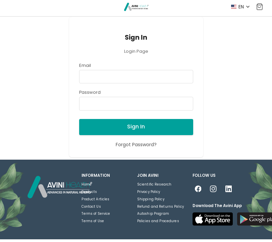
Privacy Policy (148, 192)
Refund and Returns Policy (160, 206)
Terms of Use (92, 221)
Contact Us (91, 206)
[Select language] (240, 6)
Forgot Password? (136, 144)
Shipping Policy (150, 199)
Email (85, 65)
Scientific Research (154, 184)
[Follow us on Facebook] (198, 189)
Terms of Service (95, 213)
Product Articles (95, 199)
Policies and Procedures (158, 221)
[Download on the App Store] (213, 219)
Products (89, 192)
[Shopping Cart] (260, 7)
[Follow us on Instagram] (213, 189)
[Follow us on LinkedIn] (228, 189)
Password (90, 92)
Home (86, 184)
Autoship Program (153, 213)
